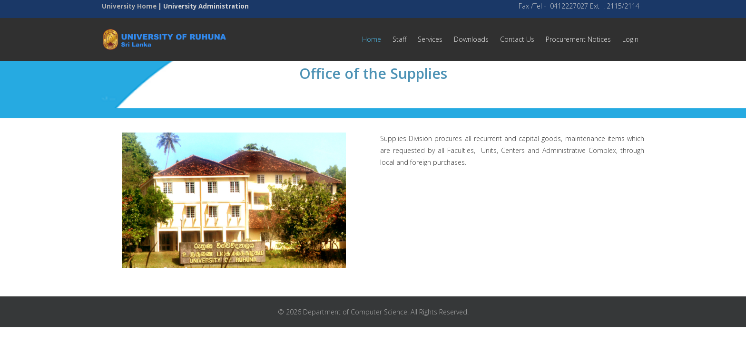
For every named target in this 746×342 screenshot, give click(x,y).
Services (430, 39)
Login (630, 39)
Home (371, 39)
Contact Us (517, 39)
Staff (399, 39)
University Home (129, 6)
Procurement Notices (578, 39)
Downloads (471, 39)
